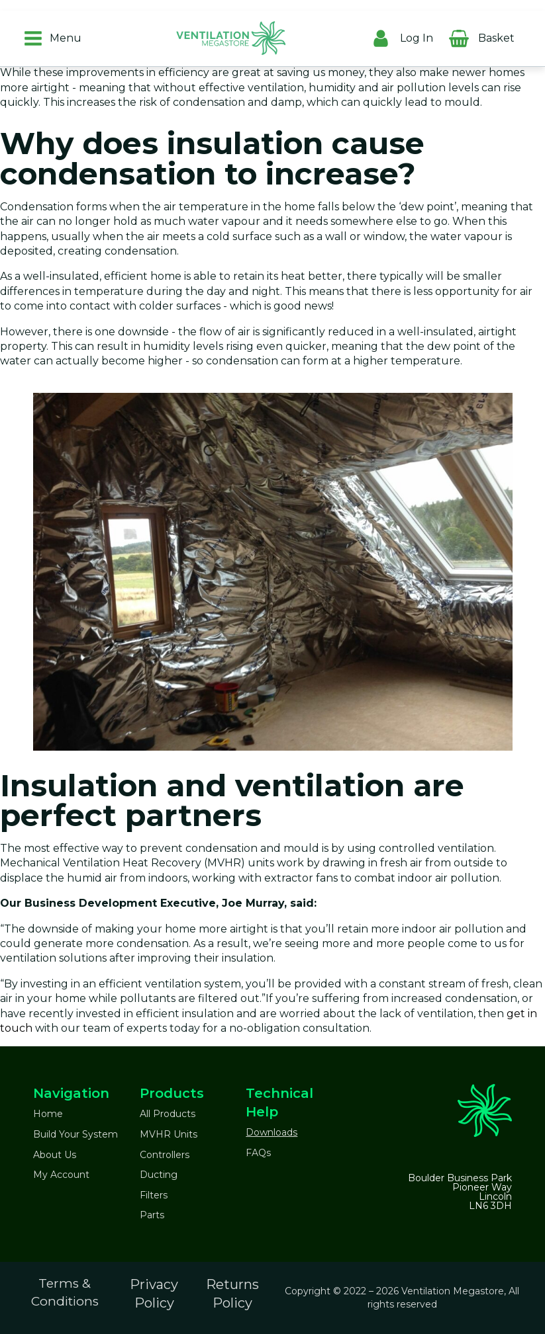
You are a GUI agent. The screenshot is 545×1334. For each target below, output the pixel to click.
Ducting (158, 1175)
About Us (54, 1155)
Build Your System (75, 1134)
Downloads (271, 1132)
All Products (167, 1114)
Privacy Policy (154, 1293)
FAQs (258, 1153)
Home (48, 1114)
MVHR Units (168, 1134)
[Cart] (528, 35)
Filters (154, 1195)
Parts (152, 1215)
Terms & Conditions (65, 1292)
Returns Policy (232, 1293)
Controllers (164, 1155)
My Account (61, 1175)
